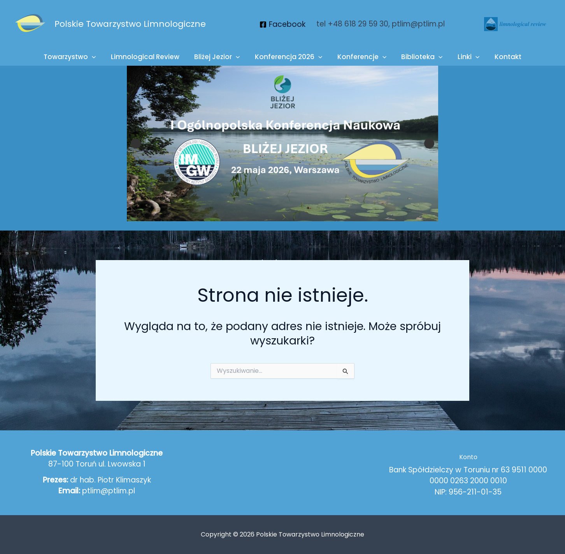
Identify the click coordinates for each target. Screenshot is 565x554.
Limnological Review (149, 56)
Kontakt (501, 56)
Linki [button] (464, 57)
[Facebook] (282, 24)
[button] (98, 57)
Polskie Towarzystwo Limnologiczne (130, 24)
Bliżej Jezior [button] (219, 57)
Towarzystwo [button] (76, 57)
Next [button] (429, 143)
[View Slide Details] (282, 143)
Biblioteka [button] (419, 57)
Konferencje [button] (361, 57)
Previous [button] (136, 143)
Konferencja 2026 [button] (289, 57)
